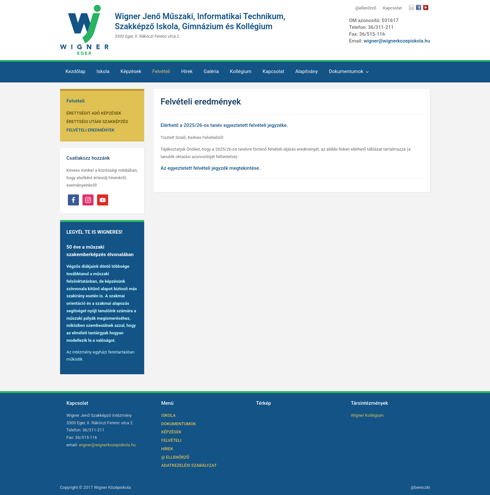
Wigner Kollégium (367, 415)
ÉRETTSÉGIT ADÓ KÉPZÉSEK (94, 113)
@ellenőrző (365, 8)
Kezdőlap (76, 71)
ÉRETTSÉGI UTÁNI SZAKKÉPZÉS (97, 121)
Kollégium (241, 71)
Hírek (187, 71)
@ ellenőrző (175, 457)
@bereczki (420, 487)
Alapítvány (306, 71)
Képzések (130, 71)
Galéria (211, 71)
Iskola (102, 71)
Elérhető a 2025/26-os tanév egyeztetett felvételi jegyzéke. (224, 125)
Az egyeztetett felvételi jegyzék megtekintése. (210, 168)
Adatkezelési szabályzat (189, 465)
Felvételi (161, 71)
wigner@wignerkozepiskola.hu (397, 41)
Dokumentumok (346, 71)
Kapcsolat (392, 8)
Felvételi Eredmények (91, 130)
